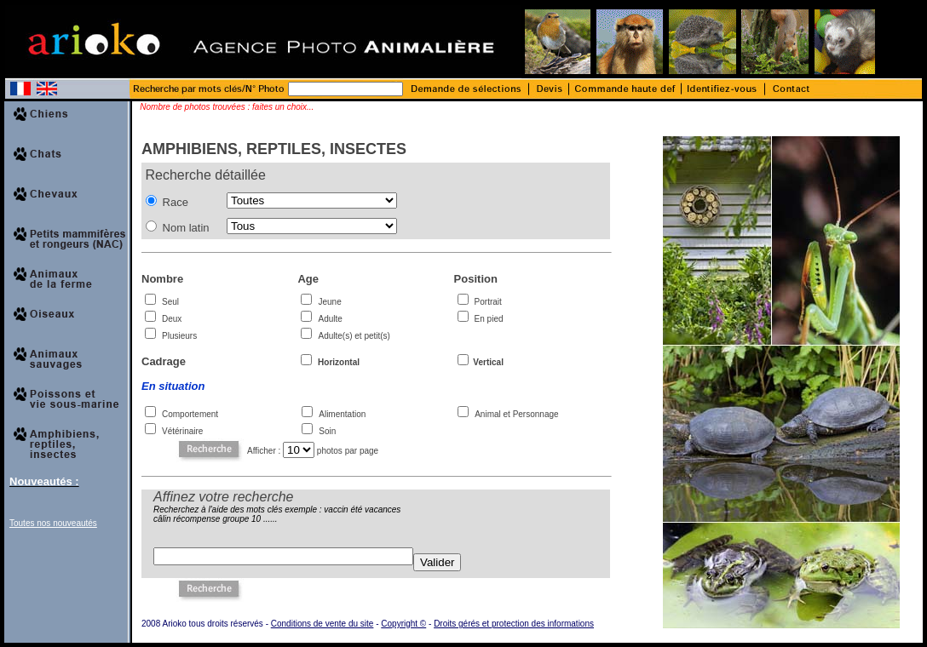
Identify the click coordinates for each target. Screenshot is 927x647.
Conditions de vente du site (322, 623)
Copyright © (403, 623)
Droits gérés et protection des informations (514, 623)
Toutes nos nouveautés (53, 523)
